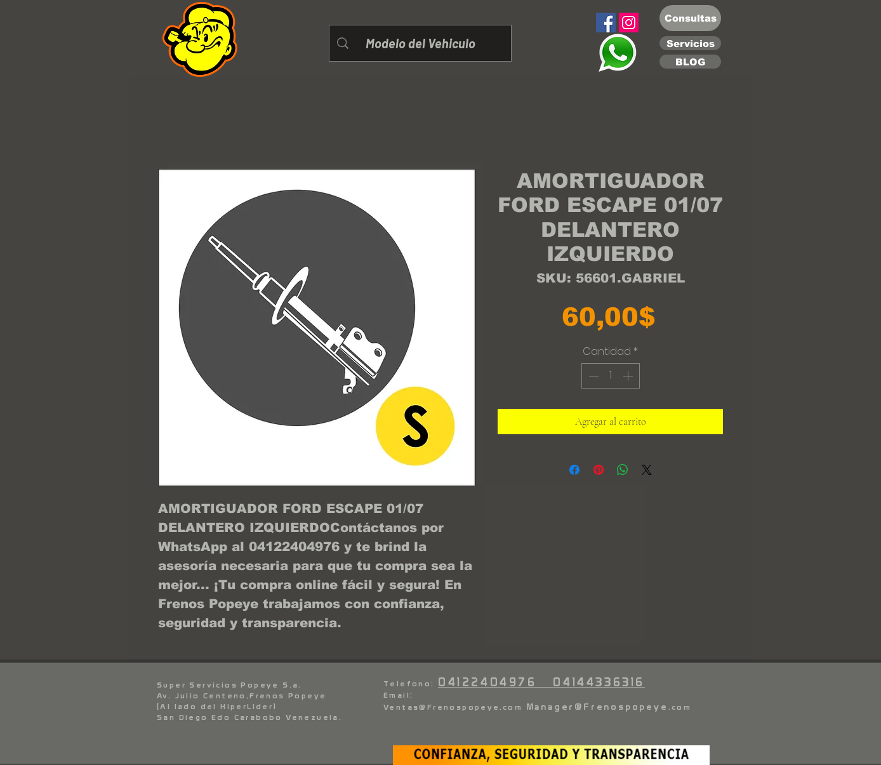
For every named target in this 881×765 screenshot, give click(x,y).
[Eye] (617, 52)
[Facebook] (606, 22)
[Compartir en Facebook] (574, 469)
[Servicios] (690, 43)
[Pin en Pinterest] (598, 469)
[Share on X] (646, 469)
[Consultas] (690, 18)
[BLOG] (690, 62)
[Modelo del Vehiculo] (420, 43)
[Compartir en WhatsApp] (622, 469)
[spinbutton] (610, 376)
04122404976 (495, 682)
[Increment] (629, 376)
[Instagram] (629, 22)
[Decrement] (592, 376)
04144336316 (599, 682)
